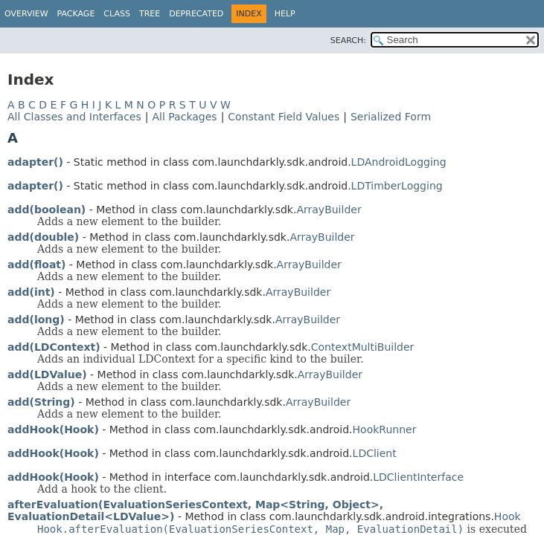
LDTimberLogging (397, 186)
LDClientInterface (418, 477)
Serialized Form (391, 117)
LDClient (375, 453)
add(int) (31, 292)
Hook (507, 516)
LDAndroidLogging (399, 162)
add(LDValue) (47, 374)
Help (285, 14)
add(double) (43, 237)
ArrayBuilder (328, 209)
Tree (149, 14)
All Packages (184, 117)
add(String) (41, 402)
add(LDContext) (53, 347)
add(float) (36, 264)
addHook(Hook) (53, 429)
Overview (26, 14)
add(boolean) (46, 209)
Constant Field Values (283, 117)
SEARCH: (348, 40)
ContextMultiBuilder (363, 347)
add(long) (36, 319)
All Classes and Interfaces (74, 117)
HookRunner (385, 429)
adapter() (35, 162)
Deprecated (196, 14)
